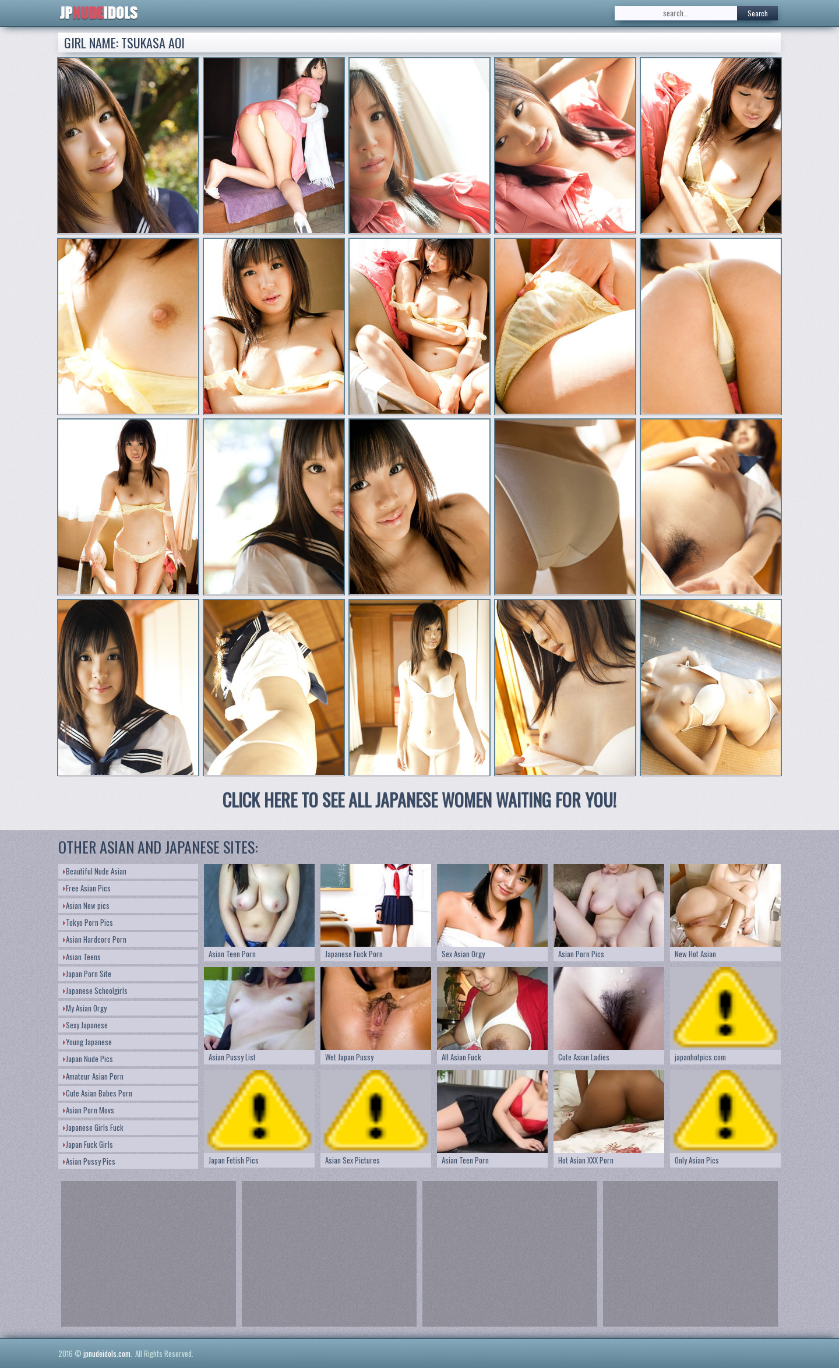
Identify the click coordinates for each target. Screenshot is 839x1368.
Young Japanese (87, 1042)
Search (758, 13)
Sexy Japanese (85, 1025)
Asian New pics (86, 905)
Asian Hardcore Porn (94, 939)
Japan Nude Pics (88, 1058)
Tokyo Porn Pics (88, 922)
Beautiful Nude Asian (94, 871)
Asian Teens (82, 956)
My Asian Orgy (85, 1008)
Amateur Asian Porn (93, 1076)
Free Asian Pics (87, 888)
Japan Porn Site (87, 973)
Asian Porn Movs (88, 1110)
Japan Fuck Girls (88, 1144)
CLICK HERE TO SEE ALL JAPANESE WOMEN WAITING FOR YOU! (419, 800)
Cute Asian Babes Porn (97, 1093)
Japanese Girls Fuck (93, 1127)
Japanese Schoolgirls (95, 990)
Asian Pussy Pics (89, 1161)
